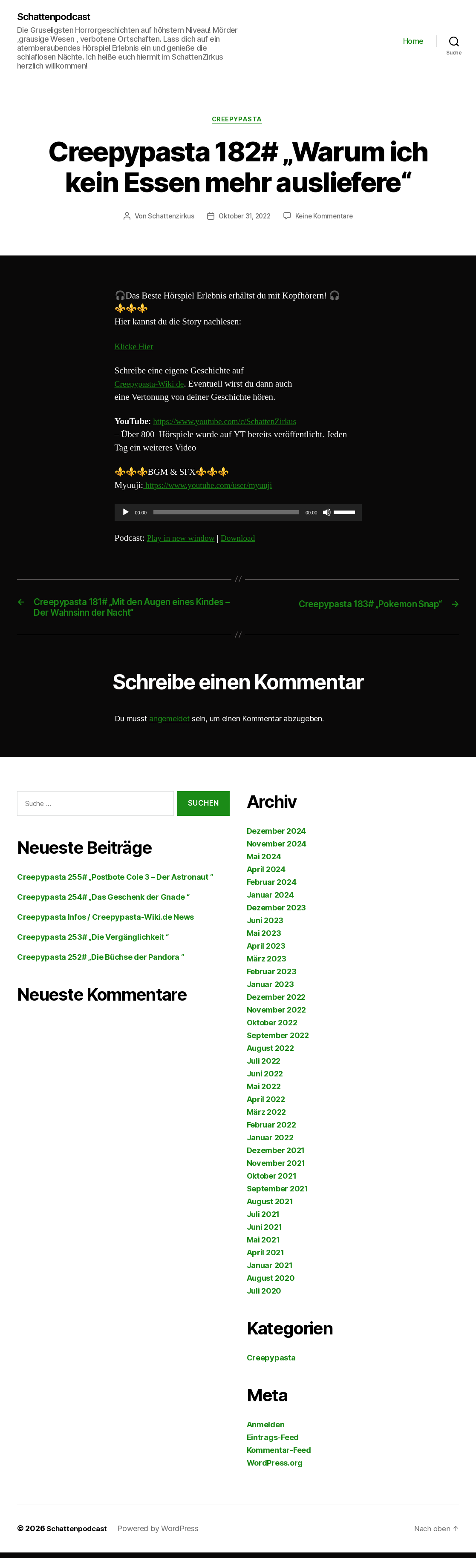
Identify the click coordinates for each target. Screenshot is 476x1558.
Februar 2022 (271, 1130)
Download (244, 540)
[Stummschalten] (327, 514)
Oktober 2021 (272, 1181)
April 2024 (266, 874)
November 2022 (276, 1015)
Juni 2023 (265, 925)
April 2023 (266, 951)
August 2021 (270, 1206)
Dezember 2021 (276, 1155)
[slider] (226, 514)
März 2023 (267, 964)
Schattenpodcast (57, 17)
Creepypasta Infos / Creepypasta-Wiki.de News (105, 922)
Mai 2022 (264, 1091)
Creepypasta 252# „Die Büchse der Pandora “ (100, 962)
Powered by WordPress (161, 1533)
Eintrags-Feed (273, 1442)
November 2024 (277, 849)
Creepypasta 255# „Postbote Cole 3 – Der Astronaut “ (115, 882)
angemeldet (169, 724)
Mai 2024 (264, 862)
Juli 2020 (264, 1296)
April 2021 (265, 1258)
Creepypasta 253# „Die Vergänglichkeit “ (92, 942)
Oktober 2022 (272, 1028)
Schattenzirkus (168, 218)
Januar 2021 (270, 1270)
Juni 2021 (265, 1232)
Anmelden (266, 1430)
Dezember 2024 (276, 836)
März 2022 (266, 1117)
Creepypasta (237, 121)
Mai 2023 (264, 938)
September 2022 (278, 1040)
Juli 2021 (263, 1219)
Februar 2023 (272, 977)
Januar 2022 (270, 1143)
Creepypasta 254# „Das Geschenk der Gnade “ (103, 902)
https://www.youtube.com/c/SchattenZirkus (231, 423)
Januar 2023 (270, 989)
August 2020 (271, 1283)
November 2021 (276, 1168)
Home (413, 41)
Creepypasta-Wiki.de (152, 386)
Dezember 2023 (276, 913)
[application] (238, 514)
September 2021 (277, 1194)
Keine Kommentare (326, 218)
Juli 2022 (264, 1066)
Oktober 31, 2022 (244, 218)
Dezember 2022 (276, 1002)
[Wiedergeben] (125, 514)
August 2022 (270, 1053)
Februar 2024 (272, 887)
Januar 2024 (270, 900)
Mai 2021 (263, 1245)
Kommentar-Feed (279, 1455)
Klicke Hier (135, 348)
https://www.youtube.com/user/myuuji (213, 487)
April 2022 (266, 1104)
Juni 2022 (265, 1079)
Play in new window (183, 540)
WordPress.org (275, 1468)
